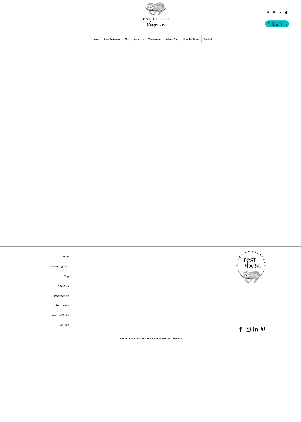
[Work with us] (277, 23)
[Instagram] (274, 13)
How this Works (60, 315)
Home (65, 256)
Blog (66, 276)
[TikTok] (286, 13)
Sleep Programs (59, 266)
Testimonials (61, 295)
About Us (63, 286)
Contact (63, 325)
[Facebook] (268, 13)
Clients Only (61, 305)
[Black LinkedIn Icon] (280, 13)
